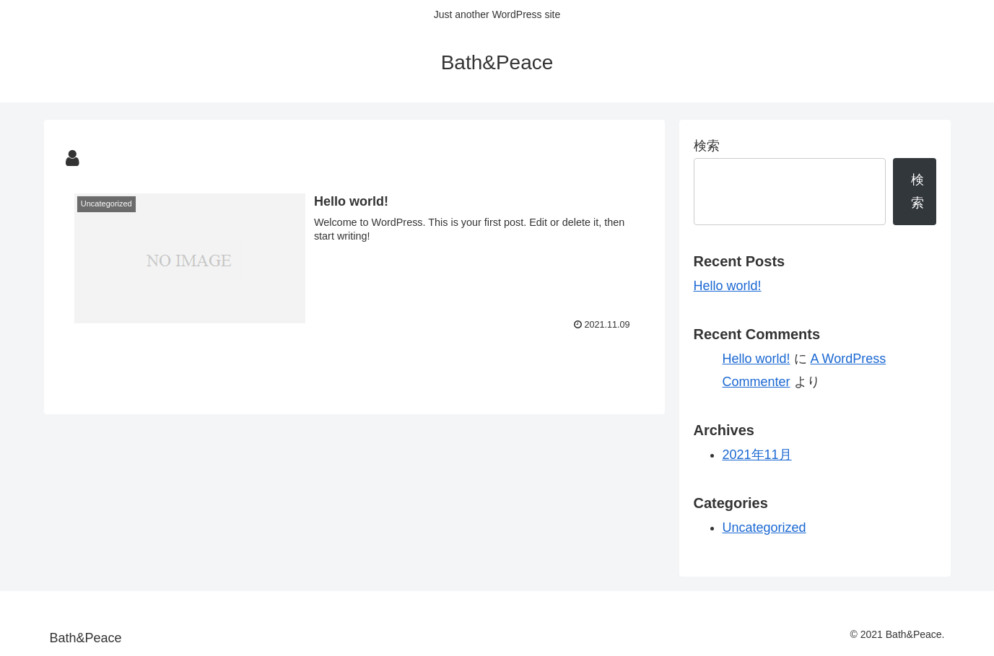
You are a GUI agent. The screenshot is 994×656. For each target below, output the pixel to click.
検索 (707, 146)
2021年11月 (757, 454)
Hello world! (728, 286)
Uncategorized (764, 527)
